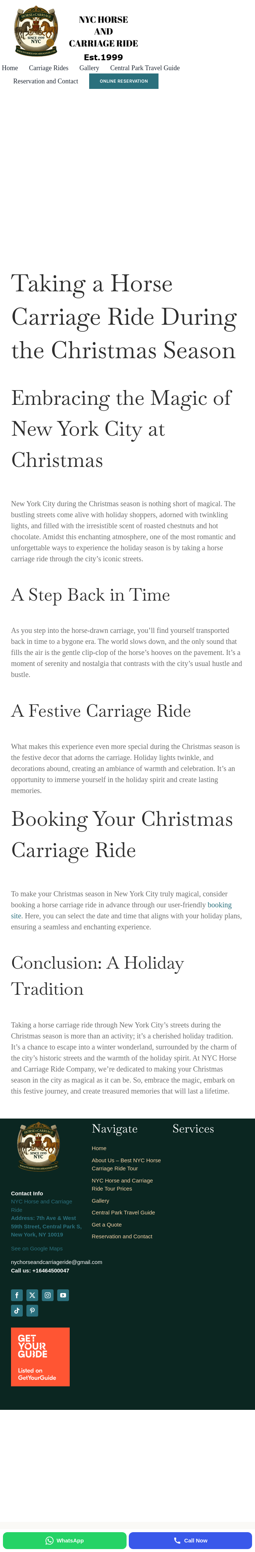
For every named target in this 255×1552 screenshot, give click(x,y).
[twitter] (32, 1295)
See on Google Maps (37, 1248)
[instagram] (48, 1295)
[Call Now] (190, 1540)
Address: (23, 1218)
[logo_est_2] (71, 5)
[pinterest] (32, 1311)
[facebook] (17, 1295)
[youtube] (63, 1295)
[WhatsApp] (65, 1540)
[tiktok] (17, 1311)
